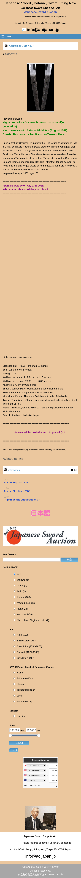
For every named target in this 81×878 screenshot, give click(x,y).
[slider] (10, 735)
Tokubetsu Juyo (25, 701)
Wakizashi (25, 614)
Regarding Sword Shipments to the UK (22, 500)
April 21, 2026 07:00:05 (32, 785)
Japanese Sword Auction (40, 11)
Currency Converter (40, 760)
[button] (41, 37)
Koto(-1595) (23, 635)
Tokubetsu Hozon (26, 690)
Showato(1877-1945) (28, 652)
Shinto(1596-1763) (26, 640)
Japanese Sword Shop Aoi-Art (40, 7)
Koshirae (21, 716)
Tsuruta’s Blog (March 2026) (17, 491)
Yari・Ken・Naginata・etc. (33, 620)
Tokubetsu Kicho (25, 678)
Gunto (22, 586)
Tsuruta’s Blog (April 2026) (16, 483)
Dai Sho (23, 580)
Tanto (22, 609)
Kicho (20, 672)
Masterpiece (26, 603)
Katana (24, 597)
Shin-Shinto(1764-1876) (29, 646)
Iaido (21, 591)
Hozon (20, 684)
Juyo (19, 695)
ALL (19, 574)
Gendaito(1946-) (25, 658)
